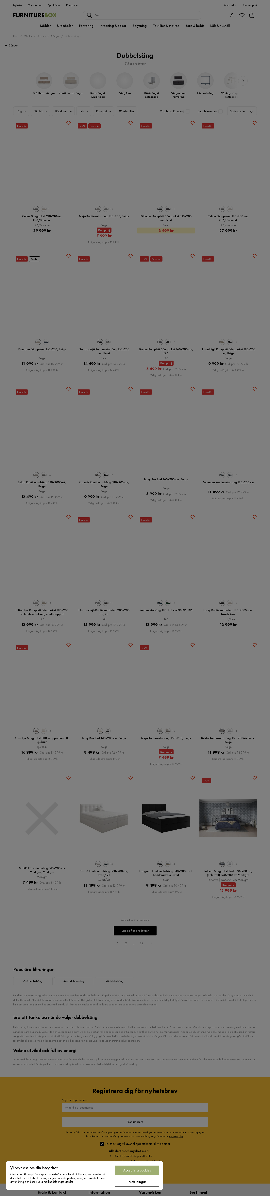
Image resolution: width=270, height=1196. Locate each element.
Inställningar (137, 1181)
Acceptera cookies (137, 1170)
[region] (84, 1175)
